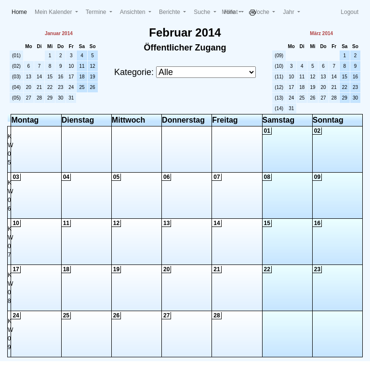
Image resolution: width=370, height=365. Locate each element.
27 (28, 98)
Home (21, 11)
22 (50, 87)
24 (71, 87)
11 (81, 66)
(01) (16, 55)
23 (60, 87)
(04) (16, 87)
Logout (349, 12)
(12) (279, 87)
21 (39, 87)
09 (317, 177)
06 (166, 177)
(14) (279, 108)
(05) (16, 98)
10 (71, 66)
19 (92, 76)
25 (81, 87)
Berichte (170, 12)
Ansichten (133, 12)
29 (50, 98)
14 (39, 76)
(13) (279, 98)
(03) (16, 76)
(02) (16, 66)
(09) (279, 55)
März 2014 (321, 33)
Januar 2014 (59, 33)
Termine (97, 12)
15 (50, 76)
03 (16, 177)
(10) (279, 66)
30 (60, 98)
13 (28, 76)
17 (71, 76)
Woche (261, 12)
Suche (202, 12)
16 (60, 76)
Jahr (289, 12)
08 (267, 177)
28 (39, 98)
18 (81, 76)
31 (71, 98)
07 (216, 177)
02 (317, 130)
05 (116, 177)
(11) (279, 76)
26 (92, 87)
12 (92, 66)
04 (66, 177)
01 (267, 130)
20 (28, 87)
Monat (230, 12)
